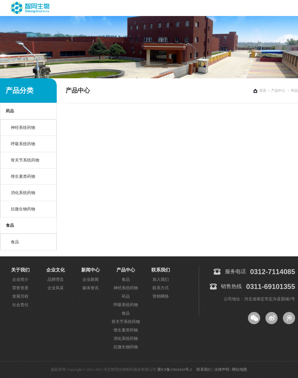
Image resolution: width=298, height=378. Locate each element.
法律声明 (221, 370)
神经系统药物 (23, 127)
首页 (262, 90)
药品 (10, 111)
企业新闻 (90, 279)
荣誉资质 (20, 288)
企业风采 (55, 288)
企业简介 (20, 279)
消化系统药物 (23, 193)
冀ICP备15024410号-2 (174, 370)
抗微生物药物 (23, 209)
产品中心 (278, 90)
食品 (10, 225)
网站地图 (239, 370)
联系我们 (204, 370)
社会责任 (20, 305)
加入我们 (160, 279)
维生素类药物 (23, 176)
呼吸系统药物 (23, 144)
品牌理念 (55, 279)
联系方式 (160, 288)
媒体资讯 (90, 288)
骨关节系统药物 (25, 160)
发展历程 (20, 296)
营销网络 (160, 296)
